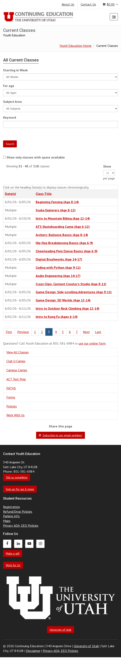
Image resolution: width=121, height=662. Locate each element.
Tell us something (16, 477)
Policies (11, 406)
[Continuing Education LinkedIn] (19, 544)
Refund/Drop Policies (17, 511)
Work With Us (15, 415)
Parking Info (11, 516)
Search (10, 144)
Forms (10, 397)
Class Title (44, 194)
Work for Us (13, 565)
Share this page (60, 426)
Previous (23, 332)
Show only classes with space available (36, 157)
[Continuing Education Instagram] (41, 544)
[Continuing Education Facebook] (8, 544)
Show (107, 166)
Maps (6, 521)
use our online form (92, 343)
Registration (11, 507)
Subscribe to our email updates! (60, 435)
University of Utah (60, 630)
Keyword (9, 117)
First (9, 332)
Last (98, 332)
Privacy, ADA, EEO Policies (20, 525)
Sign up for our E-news (20, 489)
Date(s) (10, 194)
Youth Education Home (75, 46)
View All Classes (17, 352)
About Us (68, 4)
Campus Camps (16, 370)
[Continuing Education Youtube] (30, 544)
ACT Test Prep (16, 379)
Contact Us (88, 4)
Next (86, 332)
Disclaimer (33, 651)
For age (8, 86)
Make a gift (12, 553)
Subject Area (12, 102)
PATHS (11, 388)
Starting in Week (15, 70)
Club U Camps (15, 361)
